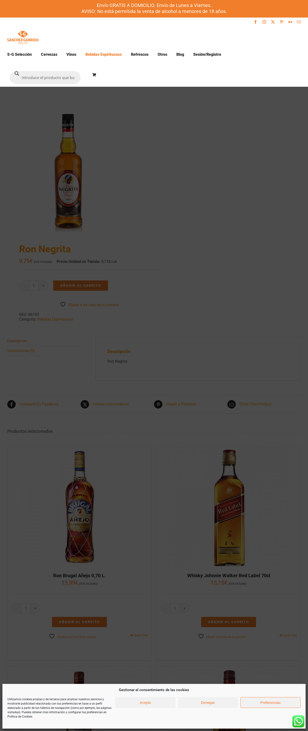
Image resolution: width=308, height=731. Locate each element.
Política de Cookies (19, 716)
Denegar (208, 702)
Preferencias (270, 702)
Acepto (145, 702)
